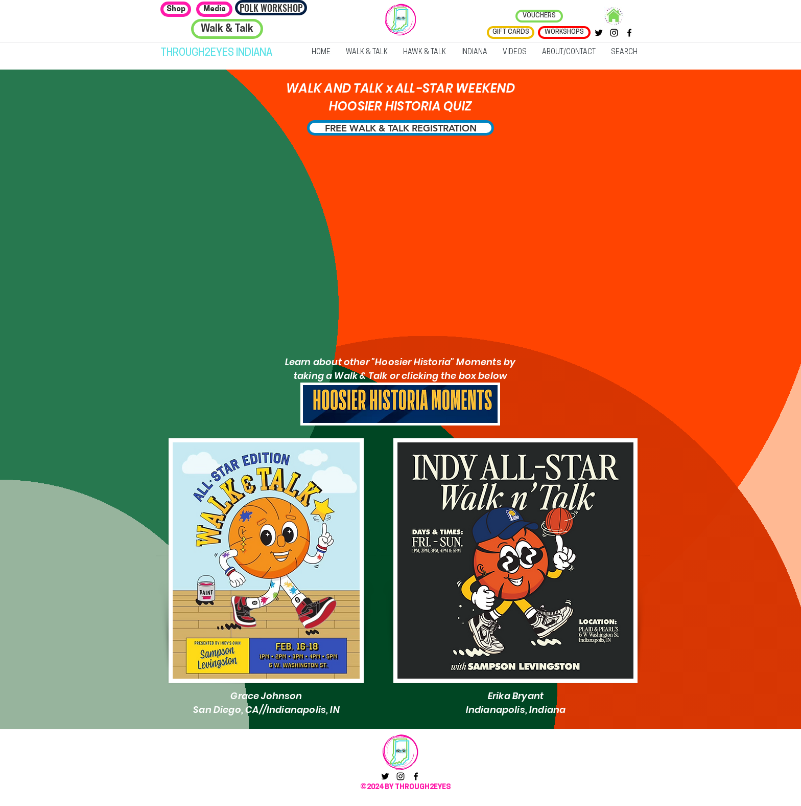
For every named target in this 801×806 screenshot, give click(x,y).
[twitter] (599, 33)
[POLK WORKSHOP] (271, 7)
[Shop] (175, 9)
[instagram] (614, 33)
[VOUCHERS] (539, 16)
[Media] (214, 9)
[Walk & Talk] (227, 29)
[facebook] (629, 33)
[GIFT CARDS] (510, 32)
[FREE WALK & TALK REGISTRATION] (400, 128)
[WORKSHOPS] (564, 32)
